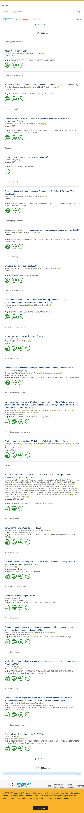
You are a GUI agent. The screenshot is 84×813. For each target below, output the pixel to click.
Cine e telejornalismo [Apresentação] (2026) (24, 734)
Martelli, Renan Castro (38, 480)
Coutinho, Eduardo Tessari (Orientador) (44, 87)
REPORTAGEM (41, 673)
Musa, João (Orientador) (34, 53)
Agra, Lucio (26, 443)
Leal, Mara (36, 443)
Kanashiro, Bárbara (48, 410)
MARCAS (25, 377)
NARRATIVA (38, 602)
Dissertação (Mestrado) (14, 42)
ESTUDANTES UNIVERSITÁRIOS (26, 133)
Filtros (7, 19)
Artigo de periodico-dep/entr (15, 393)
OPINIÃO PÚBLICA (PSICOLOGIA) (22, 130)
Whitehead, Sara (24, 494)
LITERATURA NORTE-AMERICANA (22, 602)
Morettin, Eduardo (10, 666)
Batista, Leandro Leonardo (51, 373)
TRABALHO (37, 275)
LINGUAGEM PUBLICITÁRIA (20, 571)
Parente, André (22, 410)
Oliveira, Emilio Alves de (12, 124)
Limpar (78, 19)
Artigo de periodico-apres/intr (16, 725)
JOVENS (36, 707)
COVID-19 (61, 535)
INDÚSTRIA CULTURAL (18, 205)
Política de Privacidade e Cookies (57, 798)
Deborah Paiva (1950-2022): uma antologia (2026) (26, 157)
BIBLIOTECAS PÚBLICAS (19, 637)
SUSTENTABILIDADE (72, 377)
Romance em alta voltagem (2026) (20, 596)
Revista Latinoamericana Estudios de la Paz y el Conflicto (29, 705)
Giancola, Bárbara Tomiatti (32, 703)
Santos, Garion (66, 494)
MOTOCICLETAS (48, 503)
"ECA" (18, 20)
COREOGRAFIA (22, 239)
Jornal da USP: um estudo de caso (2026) (23, 528)
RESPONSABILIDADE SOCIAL (55, 377)
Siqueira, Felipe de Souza (41, 486)
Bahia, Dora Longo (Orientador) (48, 268)
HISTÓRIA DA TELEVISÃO (35, 671)
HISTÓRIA (22, 671)
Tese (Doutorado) (11, 109)
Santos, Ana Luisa (11, 410)
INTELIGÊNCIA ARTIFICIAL (42, 130)
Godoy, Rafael (38, 492)
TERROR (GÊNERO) (56, 239)
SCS (27, 532)
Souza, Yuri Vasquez (33, 482)
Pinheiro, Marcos (21, 496)
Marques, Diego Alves (12, 412)
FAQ (49, 786)
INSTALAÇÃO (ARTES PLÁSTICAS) (22, 60)
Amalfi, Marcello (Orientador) (39, 305)
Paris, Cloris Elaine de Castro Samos (17, 87)
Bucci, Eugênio (43, 530)
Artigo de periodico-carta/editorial (17, 327)
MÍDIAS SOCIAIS (10, 133)
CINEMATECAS (68, 671)
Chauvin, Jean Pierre (11, 598)
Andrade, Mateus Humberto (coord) (16, 480)
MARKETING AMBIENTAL (36, 377)
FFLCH (17, 499)
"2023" (36, 20)
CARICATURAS (39, 203)
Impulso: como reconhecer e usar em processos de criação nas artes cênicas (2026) (41, 84)
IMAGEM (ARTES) (49, 60)
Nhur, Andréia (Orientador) (28, 232)
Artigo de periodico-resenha (15, 587)
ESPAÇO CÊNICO (48, 94)
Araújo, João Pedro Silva (37, 488)
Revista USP (14, 532)
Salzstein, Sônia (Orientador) (35, 196)
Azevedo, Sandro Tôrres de (31, 373)
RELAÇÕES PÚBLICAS (18, 710)
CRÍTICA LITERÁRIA (49, 602)
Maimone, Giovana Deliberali (43, 632)
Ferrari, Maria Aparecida (12, 703)
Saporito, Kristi (13, 494)
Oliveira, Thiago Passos (24, 484)
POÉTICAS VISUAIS (17, 275)
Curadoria (8, 148)
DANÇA (13, 239)
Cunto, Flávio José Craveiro (50, 482)
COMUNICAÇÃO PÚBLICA (40, 535)
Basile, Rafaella (59, 492)
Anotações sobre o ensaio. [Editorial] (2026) (24, 336)
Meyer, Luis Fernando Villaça (62, 484)
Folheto (7, 465)
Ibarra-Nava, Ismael (54, 490)
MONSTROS (46, 239)
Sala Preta (13, 414)
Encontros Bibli (15, 634)
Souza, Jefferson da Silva (70, 480)
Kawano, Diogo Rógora (12, 373)
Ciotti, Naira (65, 443)
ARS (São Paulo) (15, 341)
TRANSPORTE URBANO (19, 503)
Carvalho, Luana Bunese (53, 488)
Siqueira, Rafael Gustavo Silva (14, 482)
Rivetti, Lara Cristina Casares (14, 196)
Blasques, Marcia (10, 530)
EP (13, 499)
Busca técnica (71, 786)
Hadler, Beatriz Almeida (54, 480)
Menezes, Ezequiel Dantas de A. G (36, 490)
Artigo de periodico (12, 359)
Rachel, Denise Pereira (64, 410)
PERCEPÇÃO (39, 60)
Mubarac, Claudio (10, 339)
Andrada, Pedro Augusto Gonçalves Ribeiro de (20, 268)
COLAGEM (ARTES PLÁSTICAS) (54, 203)
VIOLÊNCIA (29, 707)
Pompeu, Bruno (10, 567)
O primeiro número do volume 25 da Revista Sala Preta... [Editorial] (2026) (36, 441)
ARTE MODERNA (20, 203)
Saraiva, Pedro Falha (68, 488)
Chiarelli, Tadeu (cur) (11, 160)
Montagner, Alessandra (12, 443)
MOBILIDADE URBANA (34, 503)
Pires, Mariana (29, 492)
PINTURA (14, 166)
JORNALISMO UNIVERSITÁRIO (21, 535)
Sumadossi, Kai (70, 492)
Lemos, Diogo (19, 490)
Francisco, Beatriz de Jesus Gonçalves (17, 486)
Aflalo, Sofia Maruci (11, 232)
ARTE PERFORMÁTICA (18, 417)
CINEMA (66, 239)
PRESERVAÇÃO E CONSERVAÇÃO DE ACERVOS (20, 673)
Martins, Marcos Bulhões (50, 443)
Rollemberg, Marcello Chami (26, 530)
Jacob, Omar (67, 490)
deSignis (13, 569)
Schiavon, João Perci (28, 412)
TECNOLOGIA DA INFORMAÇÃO (38, 637)
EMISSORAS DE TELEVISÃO (53, 671)
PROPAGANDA (16, 377)
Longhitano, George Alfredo (50, 494)
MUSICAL (26, 312)
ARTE (13, 203)
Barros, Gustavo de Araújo (58, 486)
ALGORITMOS (56, 130)
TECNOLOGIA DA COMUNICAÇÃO (61, 637)
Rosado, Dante (9, 490)
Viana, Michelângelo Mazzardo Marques (18, 632)
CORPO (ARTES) (37, 94)
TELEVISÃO (15, 671)
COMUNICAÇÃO (16, 707)
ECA (13, 56)
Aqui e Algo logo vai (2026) (16, 51)
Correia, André (48, 492)
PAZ (23, 707)
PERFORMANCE (32, 417)
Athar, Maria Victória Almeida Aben (16, 305)
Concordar (40, 808)
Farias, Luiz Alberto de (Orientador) (32, 124)
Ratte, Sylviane (35, 494)
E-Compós (13, 375)
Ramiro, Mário (34, 410)
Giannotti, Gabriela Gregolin (14, 53)
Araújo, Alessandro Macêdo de (43, 484)
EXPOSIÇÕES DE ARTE (25, 166)
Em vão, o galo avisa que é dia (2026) (21, 266)
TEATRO (13, 94)
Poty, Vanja (75, 443)
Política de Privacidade (59, 786)
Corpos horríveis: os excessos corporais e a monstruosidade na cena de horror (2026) (42, 230)
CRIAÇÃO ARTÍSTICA (24, 94)
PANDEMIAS (53, 535)
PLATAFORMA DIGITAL (69, 130)
